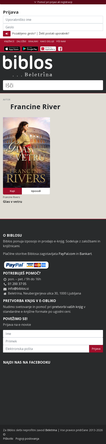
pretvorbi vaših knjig (67, 307)
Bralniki (33, 41)
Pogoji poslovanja (27, 438)
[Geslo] (53, 27)
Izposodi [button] (36, 191)
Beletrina (51, 430)
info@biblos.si (18, 288)
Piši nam (61, 41)
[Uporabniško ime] (53, 19)
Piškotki (8, 438)
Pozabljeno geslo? (24, 33)
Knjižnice (9, 41)
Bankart (86, 254)
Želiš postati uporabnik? (54, 33)
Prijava (96, 349)
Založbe (21, 41)
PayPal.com (67, 254)
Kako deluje (47, 41)
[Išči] (53, 85)
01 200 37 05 (17, 284)
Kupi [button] (12, 191)
